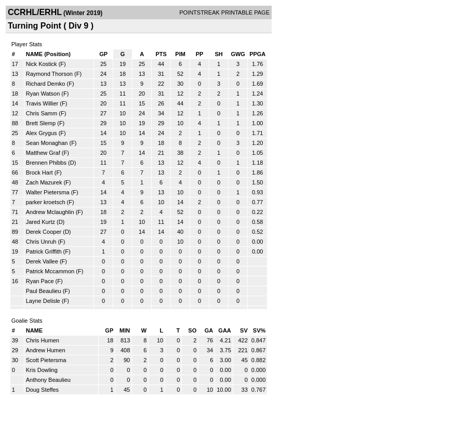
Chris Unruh (41, 241)
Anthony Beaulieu (48, 380)
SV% (259, 330)
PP (200, 54)
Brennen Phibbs (46, 163)
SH (218, 54)
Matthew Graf (43, 153)
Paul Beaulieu (43, 291)
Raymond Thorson (49, 74)
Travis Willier (42, 103)
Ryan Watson (43, 93)
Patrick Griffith (44, 251)
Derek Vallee (42, 261)
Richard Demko (45, 84)
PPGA (257, 54)
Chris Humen (42, 340)
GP (103, 54)
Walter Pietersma (48, 192)
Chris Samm (42, 113)
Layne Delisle (43, 301)
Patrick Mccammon (50, 271)
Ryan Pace (40, 281)
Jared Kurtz (40, 222)
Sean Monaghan (47, 143)
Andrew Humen (45, 350)
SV (244, 330)
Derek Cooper (43, 232)
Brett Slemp (41, 123)
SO (192, 330)
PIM (180, 54)
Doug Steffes (42, 390)
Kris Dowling (42, 370)
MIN (124, 330)
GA (209, 330)
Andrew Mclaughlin (50, 212)
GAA (224, 330)
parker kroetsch (45, 202)
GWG (238, 54)
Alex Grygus (41, 133)
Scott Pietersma (46, 360)
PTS (160, 54)
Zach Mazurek (44, 182)
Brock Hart (39, 172)
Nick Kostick (41, 64)
